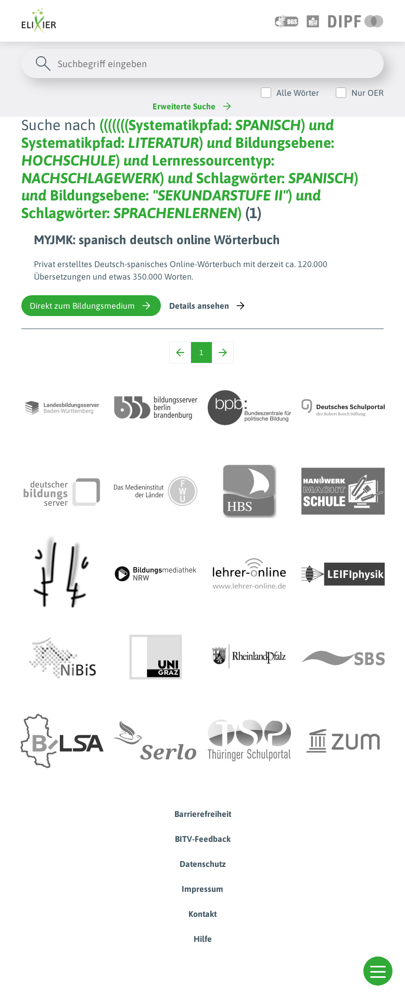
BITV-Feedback (203, 838)
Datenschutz (203, 863)
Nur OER (367, 92)
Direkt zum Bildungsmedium (91, 305)
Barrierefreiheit (202, 813)
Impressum (202, 888)
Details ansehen (208, 305)
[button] (378, 971)
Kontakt (202, 913)
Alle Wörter (297, 92)
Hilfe (203, 938)
